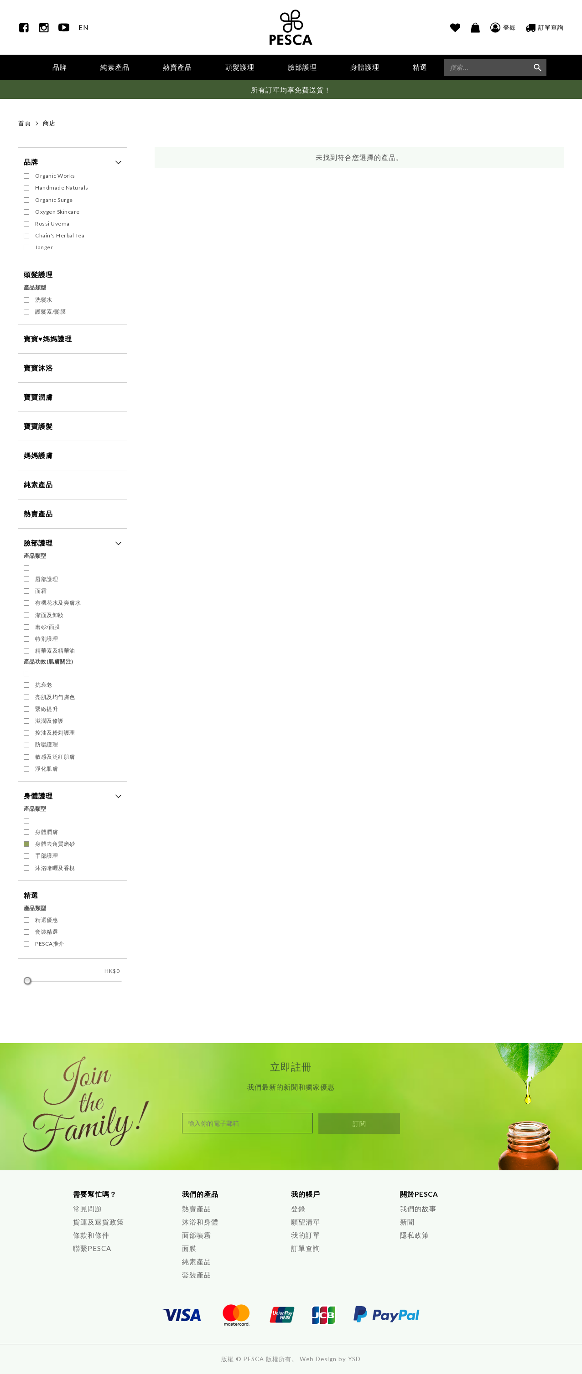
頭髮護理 (38, 275)
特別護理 (46, 639)
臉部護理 (38, 543)
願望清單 (305, 1222)
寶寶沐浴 (38, 368)
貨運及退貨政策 (98, 1222)
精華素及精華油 (55, 651)
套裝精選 (46, 932)
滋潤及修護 (49, 721)
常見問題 (87, 1208)
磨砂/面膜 (47, 627)
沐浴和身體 (200, 1222)
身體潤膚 (46, 832)
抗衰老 (43, 685)
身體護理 (38, 796)
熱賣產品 (177, 67)
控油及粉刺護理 (55, 733)
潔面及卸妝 (49, 615)
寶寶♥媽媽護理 (48, 338)
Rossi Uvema (52, 224)
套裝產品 (196, 1275)
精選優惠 (46, 920)
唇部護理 (46, 579)
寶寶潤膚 (38, 397)
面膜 (189, 1248)
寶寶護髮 (38, 426)
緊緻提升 (46, 709)
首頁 (24, 123)
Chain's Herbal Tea (59, 235)
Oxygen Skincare (57, 211)
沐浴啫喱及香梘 (55, 868)
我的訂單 (305, 1235)
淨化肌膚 (46, 769)
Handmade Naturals (61, 188)
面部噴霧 (196, 1235)
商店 (49, 123)
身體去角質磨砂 (55, 844)
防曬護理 (46, 744)
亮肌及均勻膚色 (55, 697)
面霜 (41, 591)
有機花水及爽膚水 (58, 603)
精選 (31, 895)
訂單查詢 (305, 1248)
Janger (44, 247)
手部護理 (46, 856)
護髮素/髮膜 (50, 311)
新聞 (407, 1222)
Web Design (318, 1359)
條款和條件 (91, 1235)
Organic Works (55, 176)
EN (83, 27)
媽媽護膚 (38, 455)
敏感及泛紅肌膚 (55, 756)
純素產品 (115, 67)
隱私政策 (414, 1235)
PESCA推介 (49, 944)
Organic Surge (54, 199)
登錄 (298, 1208)
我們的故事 (418, 1208)
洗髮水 (43, 299)
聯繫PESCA (92, 1248)
